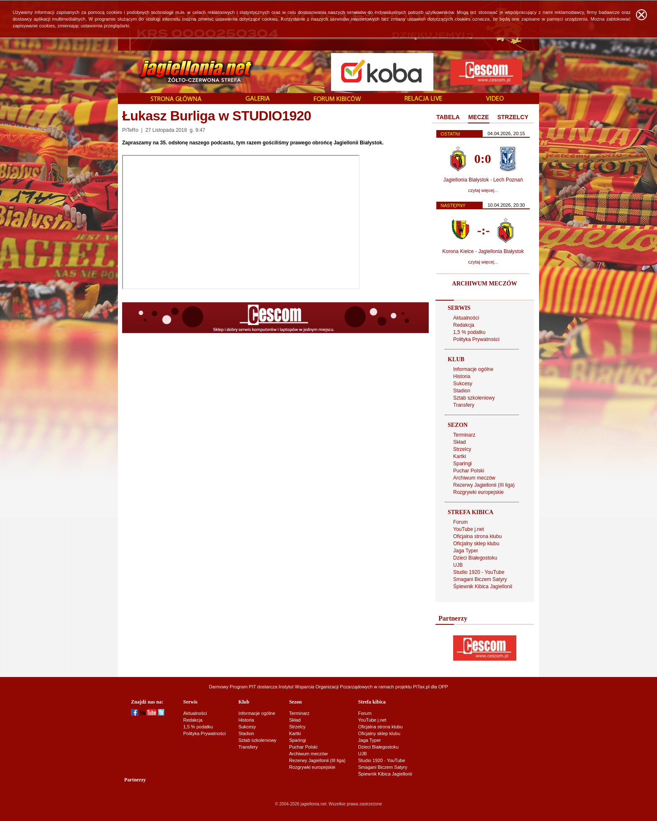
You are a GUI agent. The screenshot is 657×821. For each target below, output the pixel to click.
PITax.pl (421, 686)
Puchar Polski (468, 471)
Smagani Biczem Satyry (480, 579)
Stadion (461, 391)
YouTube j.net (468, 529)
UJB (458, 565)
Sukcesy (462, 384)
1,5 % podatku (469, 332)
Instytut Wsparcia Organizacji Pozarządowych (326, 686)
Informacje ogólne (473, 369)
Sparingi (462, 463)
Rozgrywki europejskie (478, 492)
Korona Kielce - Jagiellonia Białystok (482, 251)
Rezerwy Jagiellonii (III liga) (484, 485)
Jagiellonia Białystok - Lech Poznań (483, 180)
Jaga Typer (465, 551)
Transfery (463, 405)
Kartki (459, 456)
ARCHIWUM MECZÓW (484, 283)
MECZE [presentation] (478, 117)
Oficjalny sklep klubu (476, 543)
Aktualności (466, 318)
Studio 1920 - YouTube (479, 572)
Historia (461, 376)
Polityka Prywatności (476, 339)
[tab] (448, 117)
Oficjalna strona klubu (477, 536)
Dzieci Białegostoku (475, 558)
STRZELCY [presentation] (513, 117)
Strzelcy (462, 449)
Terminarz (464, 435)
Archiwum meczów (474, 478)
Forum (460, 522)
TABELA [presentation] (448, 117)
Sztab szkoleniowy (474, 398)
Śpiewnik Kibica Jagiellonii (482, 586)
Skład (459, 442)
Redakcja (463, 325)
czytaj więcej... (483, 190)
